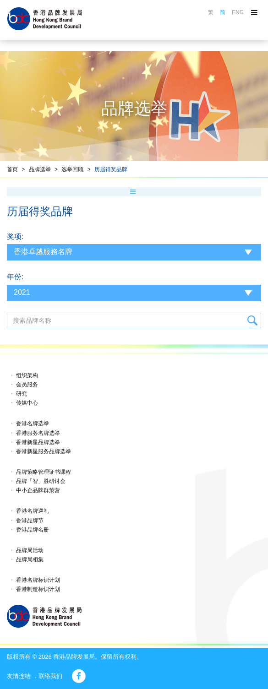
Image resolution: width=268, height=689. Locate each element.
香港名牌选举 (32, 423)
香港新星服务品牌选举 (43, 451)
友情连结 (19, 676)
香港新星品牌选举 (38, 442)
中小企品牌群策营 (38, 490)
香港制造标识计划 (38, 589)
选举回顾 (72, 169)
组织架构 (27, 375)
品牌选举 (40, 169)
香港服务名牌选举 (38, 433)
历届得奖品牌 (110, 169)
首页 (12, 169)
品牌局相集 (30, 559)
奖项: (15, 236)
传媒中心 (27, 403)
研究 (21, 394)
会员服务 (27, 384)
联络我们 (50, 676)
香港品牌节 (30, 520)
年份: (15, 277)
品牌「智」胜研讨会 (41, 481)
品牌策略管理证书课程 (43, 472)
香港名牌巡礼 (32, 511)
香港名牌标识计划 (38, 580)
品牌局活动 (30, 550)
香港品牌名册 (32, 529)
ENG (238, 12)
